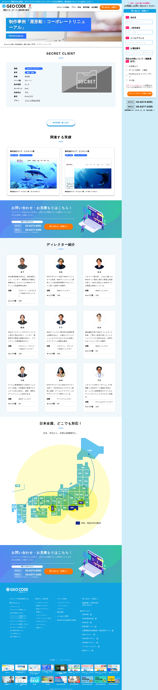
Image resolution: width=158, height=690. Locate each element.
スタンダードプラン (64, 602)
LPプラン (61, 608)
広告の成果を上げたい (17, 613)
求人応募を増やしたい (17, 630)
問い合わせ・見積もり (110, 7)
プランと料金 (62, 599)
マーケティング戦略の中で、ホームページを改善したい (19, 617)
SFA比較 (34, 680)
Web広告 (85, 622)
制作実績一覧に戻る (61, 123)
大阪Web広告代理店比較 (100, 680)
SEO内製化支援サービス (21, 668)
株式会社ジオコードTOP (114, 668)
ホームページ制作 (9, 44)
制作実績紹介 (19, 44)
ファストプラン (63, 605)
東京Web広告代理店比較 (87, 680)
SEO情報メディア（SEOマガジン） (74, 669)
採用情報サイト (8, 680)
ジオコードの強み (63, 7)
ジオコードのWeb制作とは (18, 599)
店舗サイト (39, 612)
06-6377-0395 (33, 229)
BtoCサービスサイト (34, 68)
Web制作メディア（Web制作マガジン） (100, 669)
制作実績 (86, 7)
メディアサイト (41, 624)
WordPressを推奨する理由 (66, 620)
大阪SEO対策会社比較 (74, 680)
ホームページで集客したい (18, 609)
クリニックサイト (41, 615)
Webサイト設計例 (41, 599)
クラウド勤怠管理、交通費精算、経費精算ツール (61, 669)
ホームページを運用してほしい (19, 624)
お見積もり (133, 66)
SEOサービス (8, 668)
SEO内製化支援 (87, 618)
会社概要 (94, 7)
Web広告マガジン (88, 638)
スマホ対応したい (15, 633)
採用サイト (39, 627)
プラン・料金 (76, 7)
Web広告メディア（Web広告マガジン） (87, 669)
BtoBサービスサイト (42, 605)
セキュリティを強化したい (18, 621)
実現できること (14, 603)
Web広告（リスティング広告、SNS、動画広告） (34, 669)
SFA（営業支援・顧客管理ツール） (48, 668)
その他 (131, 80)
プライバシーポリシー (65, 659)
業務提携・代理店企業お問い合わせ (90, 604)
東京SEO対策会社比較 (61, 680)
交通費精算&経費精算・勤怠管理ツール (96, 630)
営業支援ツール (87, 626)
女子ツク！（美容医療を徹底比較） (21, 681)
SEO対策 (85, 614)
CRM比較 (48, 680)
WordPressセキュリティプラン (140, 75)
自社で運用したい (15, 636)
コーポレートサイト (42, 602)
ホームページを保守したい (18, 627)
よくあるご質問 (62, 616)
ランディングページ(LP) (43, 618)
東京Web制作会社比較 (114, 680)
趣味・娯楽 (27, 44)
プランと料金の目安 (32, 100)
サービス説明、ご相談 (138, 70)
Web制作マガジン (88, 642)
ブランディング (15, 606)
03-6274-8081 (33, 225)
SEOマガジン (87, 634)
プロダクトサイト (41, 621)
